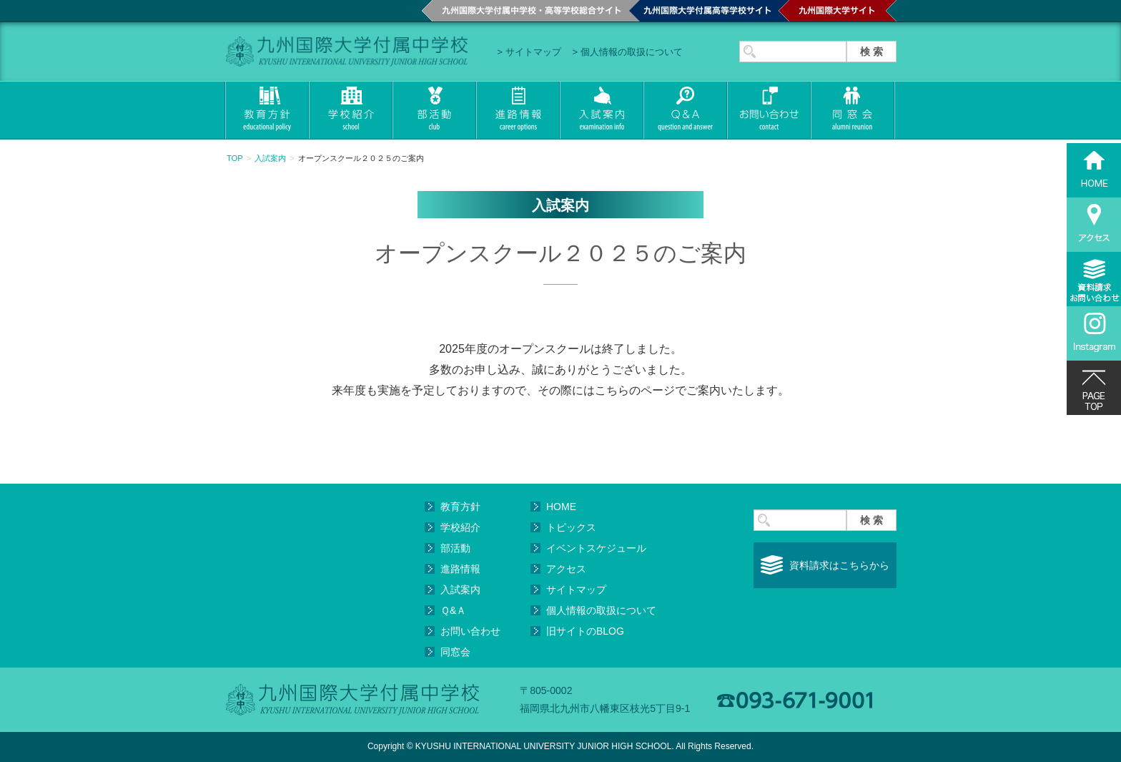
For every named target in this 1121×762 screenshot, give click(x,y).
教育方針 (266, 110)
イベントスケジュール (596, 548)
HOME (561, 506)
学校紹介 (350, 110)
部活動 (433, 110)
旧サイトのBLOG (585, 631)
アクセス (566, 569)
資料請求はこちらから (839, 565)
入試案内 (601, 110)
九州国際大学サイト (838, 10)
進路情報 (517, 110)
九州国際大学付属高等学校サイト (704, 10)
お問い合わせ (768, 110)
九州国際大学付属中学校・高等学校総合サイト (525, 10)
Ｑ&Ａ (453, 610)
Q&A (684, 110)
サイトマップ (533, 52)
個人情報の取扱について (632, 52)
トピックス (571, 527)
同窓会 (852, 110)
